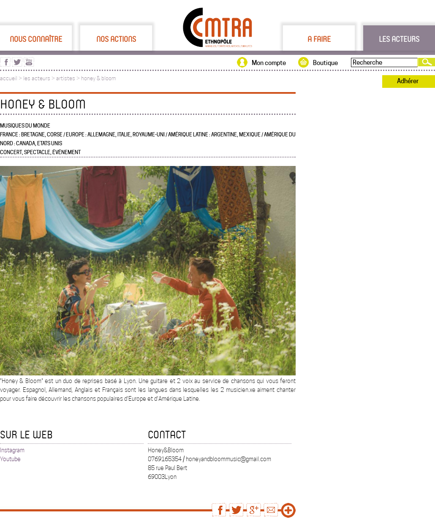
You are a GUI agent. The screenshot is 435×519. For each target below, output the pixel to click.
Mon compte (269, 63)
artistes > (68, 78)
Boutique (325, 63)
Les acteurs (399, 39)
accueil (8, 78)
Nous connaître (36, 39)
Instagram (12, 450)
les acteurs (36, 78)
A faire (319, 39)
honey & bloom (98, 78)
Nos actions (116, 39)
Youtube (10, 459)
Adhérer (408, 81)
